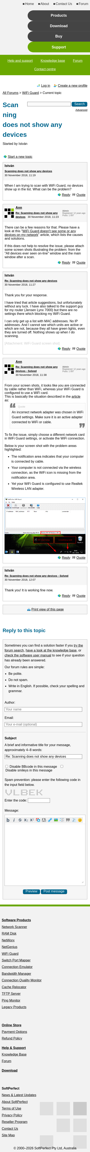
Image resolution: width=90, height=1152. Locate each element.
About (44, 4)
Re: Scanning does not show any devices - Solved (36, 575)
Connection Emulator (17, 967)
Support (59, 47)
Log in (45, 85)
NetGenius (9, 947)
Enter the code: (16, 800)
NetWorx (8, 940)
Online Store (11, 1025)
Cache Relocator (14, 987)
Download (59, 26)
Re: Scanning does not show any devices (31, 280)
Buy (58, 36)
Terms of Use (11, 1108)
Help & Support (14, 1048)
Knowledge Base (14, 1054)
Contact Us (64, 4)
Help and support (20, 60)
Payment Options (14, 1032)
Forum (83, 4)
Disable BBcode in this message (33, 766)
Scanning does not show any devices (28, 171)
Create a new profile (72, 85)
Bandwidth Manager (16, 973)
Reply (66, 195)
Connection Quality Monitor (21, 980)
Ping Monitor (11, 1000)
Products (59, 15)
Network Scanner (14, 927)
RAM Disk (9, 933)
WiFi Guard (30, 93)
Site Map (8, 1135)
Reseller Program (14, 1122)
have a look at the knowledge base (51, 650)
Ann (19, 207)
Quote (80, 195)
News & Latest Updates (19, 1095)
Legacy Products (14, 1007)
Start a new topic (20, 156)
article (76, 396)
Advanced (82, 109)
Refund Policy (12, 1038)
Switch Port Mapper (16, 960)
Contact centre (45, 69)
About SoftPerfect (14, 1102)
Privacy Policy (12, 1115)
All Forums (10, 93)
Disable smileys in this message (29, 770)
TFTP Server (11, 993)
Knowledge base (53, 60)
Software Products (16, 920)
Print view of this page (47, 609)
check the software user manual (28, 655)
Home (29, 4)
